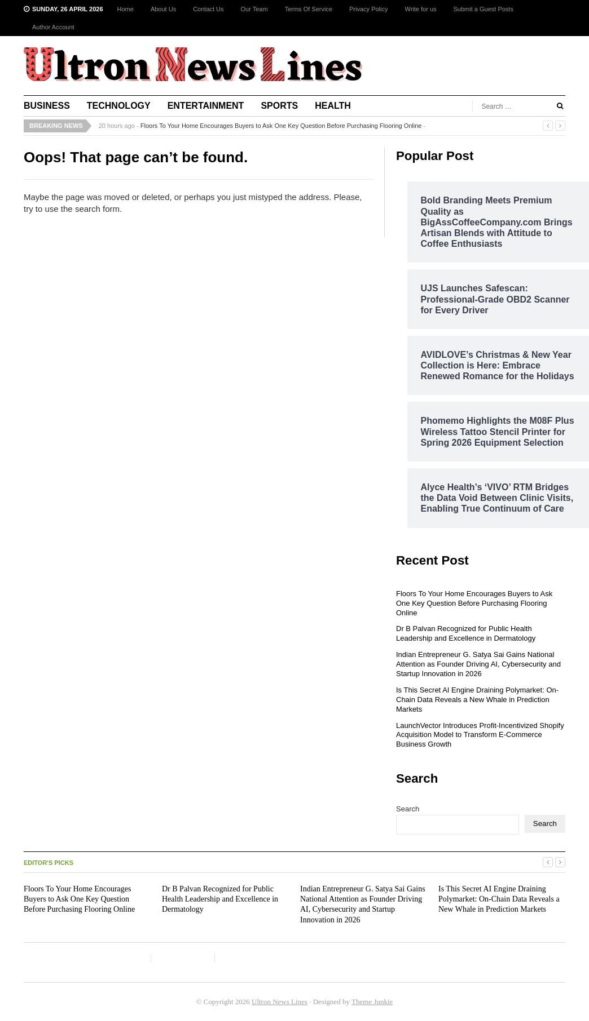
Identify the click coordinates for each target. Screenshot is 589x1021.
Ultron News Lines (279, 1001)
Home (125, 9)
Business (47, 105)
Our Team (254, 9)
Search (407, 809)
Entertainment (206, 105)
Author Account (53, 27)
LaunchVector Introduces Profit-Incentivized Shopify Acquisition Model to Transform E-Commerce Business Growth (480, 735)
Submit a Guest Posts (483, 9)
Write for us (420, 9)
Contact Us (208, 9)
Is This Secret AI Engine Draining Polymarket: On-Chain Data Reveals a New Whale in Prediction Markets (477, 699)
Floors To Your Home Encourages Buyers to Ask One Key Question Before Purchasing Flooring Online (281, 125)
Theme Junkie (372, 1001)
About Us (163, 9)
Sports (279, 105)
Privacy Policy (368, 9)
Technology (119, 105)
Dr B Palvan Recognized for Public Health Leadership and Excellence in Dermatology (465, 633)
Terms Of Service (308, 9)
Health (333, 105)
